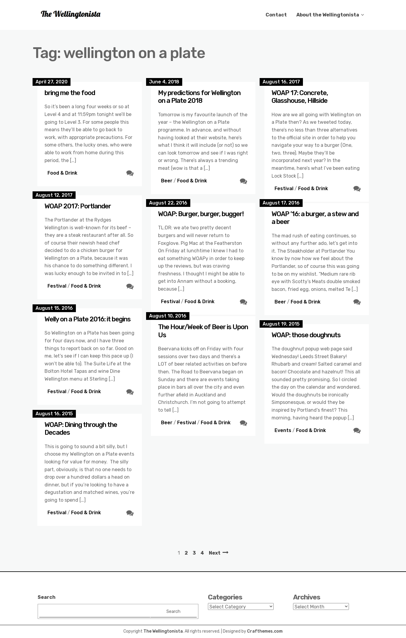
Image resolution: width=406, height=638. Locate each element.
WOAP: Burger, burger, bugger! (201, 214)
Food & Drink (62, 173)
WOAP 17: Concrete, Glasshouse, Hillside (300, 97)
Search (47, 597)
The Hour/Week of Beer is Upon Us (203, 331)
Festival (284, 188)
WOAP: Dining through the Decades (81, 428)
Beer (166, 181)
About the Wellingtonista (327, 15)
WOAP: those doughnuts (306, 335)
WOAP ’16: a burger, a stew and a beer (315, 218)
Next (214, 553)
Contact (276, 15)
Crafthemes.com (265, 631)
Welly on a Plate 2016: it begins (88, 319)
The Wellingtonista (163, 631)
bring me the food (70, 93)
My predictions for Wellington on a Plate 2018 (199, 97)
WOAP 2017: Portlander (78, 206)
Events (283, 430)
